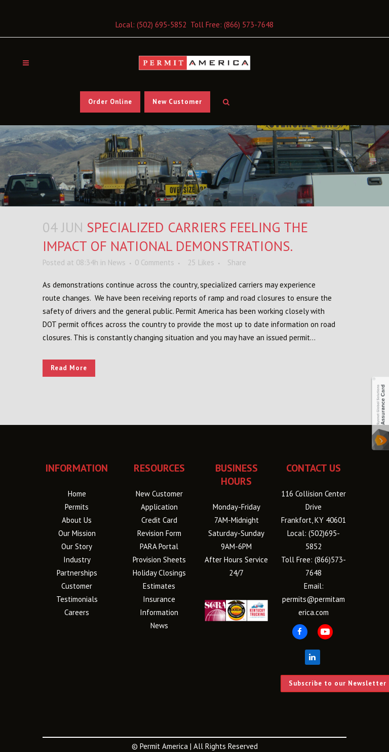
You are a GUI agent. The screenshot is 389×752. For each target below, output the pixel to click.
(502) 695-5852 (161, 24)
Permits (77, 507)
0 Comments (154, 262)
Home (77, 493)
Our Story (76, 546)
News (117, 262)
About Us (77, 520)
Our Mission (77, 533)
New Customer (177, 101)
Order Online (110, 101)
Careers (76, 612)
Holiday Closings (159, 573)
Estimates (159, 586)
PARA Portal (159, 546)
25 (200, 262)
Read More (69, 368)
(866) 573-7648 (249, 24)
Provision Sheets (159, 559)
